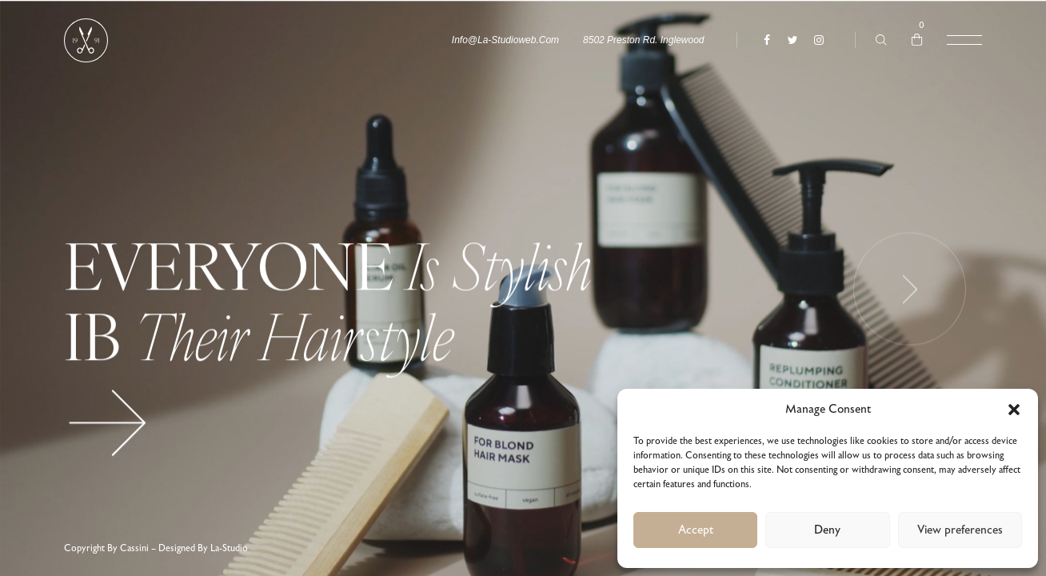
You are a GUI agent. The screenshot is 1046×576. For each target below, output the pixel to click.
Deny (827, 530)
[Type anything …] (881, 40)
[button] (1014, 410)
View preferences (960, 530)
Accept (695, 530)
